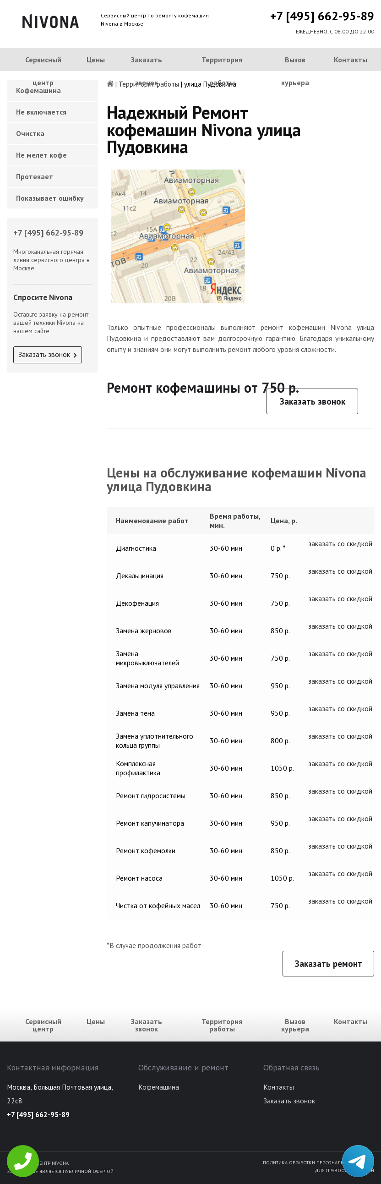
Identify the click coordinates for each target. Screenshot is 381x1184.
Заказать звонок (146, 71)
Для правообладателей (344, 1170)
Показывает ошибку (50, 198)
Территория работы (221, 71)
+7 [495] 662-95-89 (322, 15)
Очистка (30, 133)
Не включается (41, 111)
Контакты (350, 59)
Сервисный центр (43, 71)
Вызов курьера (295, 71)
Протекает (34, 176)
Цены (96, 59)
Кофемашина (158, 1086)
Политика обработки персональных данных (318, 1162)
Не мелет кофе (41, 154)
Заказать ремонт (328, 963)
